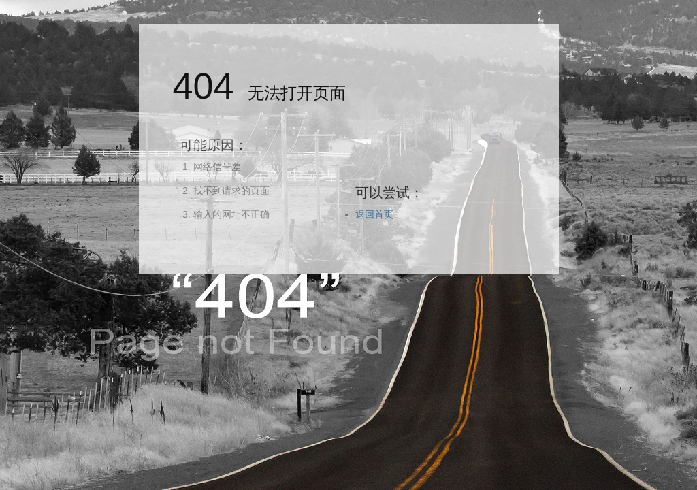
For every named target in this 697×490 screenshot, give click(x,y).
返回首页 (374, 214)
